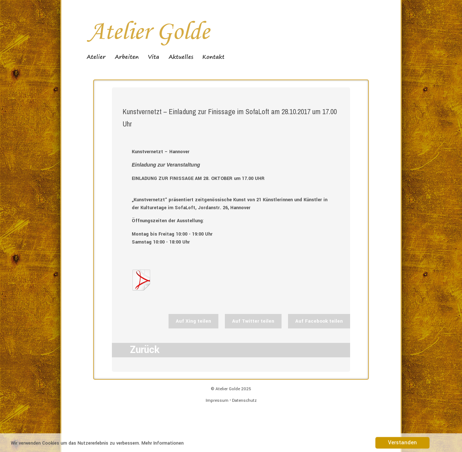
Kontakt (213, 56)
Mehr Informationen (162, 444)
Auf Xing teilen (193, 321)
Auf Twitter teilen (253, 321)
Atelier (96, 56)
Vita (153, 56)
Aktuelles (180, 56)
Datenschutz (244, 400)
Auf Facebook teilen (319, 321)
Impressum (217, 400)
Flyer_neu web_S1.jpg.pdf (141, 280)
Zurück (145, 350)
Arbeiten (127, 56)
